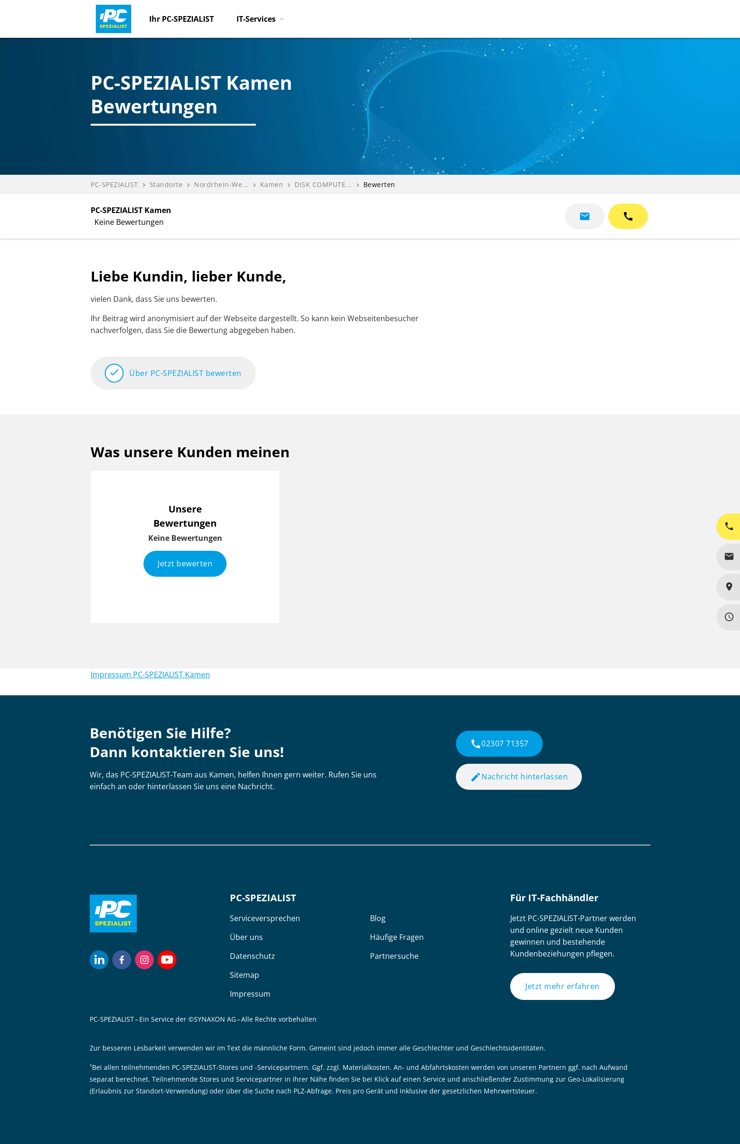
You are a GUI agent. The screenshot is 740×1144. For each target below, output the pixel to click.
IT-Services (256, 19)
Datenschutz (252, 956)
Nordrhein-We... (221, 184)
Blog (378, 918)
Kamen (272, 184)
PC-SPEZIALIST (114, 184)
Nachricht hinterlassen (519, 777)
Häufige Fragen (397, 937)
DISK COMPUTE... (323, 184)
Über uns (246, 937)
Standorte (166, 184)
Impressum (250, 994)
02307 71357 (499, 744)
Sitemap (244, 975)
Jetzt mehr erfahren (562, 986)
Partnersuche (394, 956)
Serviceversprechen (265, 918)
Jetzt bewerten (185, 563)
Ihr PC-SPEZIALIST (181, 19)
